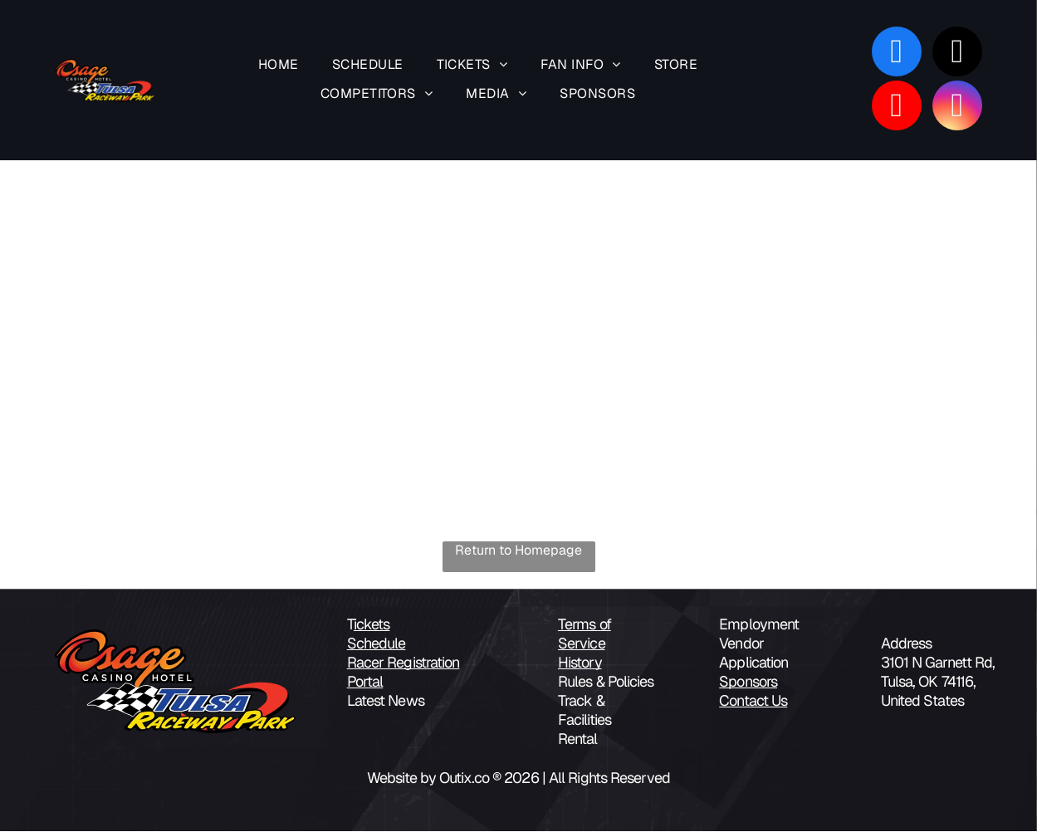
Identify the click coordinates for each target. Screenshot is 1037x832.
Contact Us (753, 701)
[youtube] (897, 108)
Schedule (376, 643)
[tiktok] (957, 54)
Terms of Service (584, 634)
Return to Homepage (518, 551)
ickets (372, 624)
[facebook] (897, 54)
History (580, 663)
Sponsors (748, 682)
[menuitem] (279, 66)
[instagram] (957, 108)
